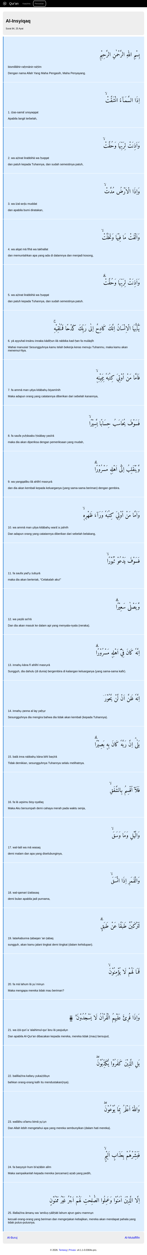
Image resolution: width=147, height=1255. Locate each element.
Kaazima (26, 3)
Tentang (63, 1250)
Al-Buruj (12, 1237)
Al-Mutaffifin (132, 1237)
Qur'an (11, 3)
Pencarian (39, 3)
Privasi (72, 1250)
